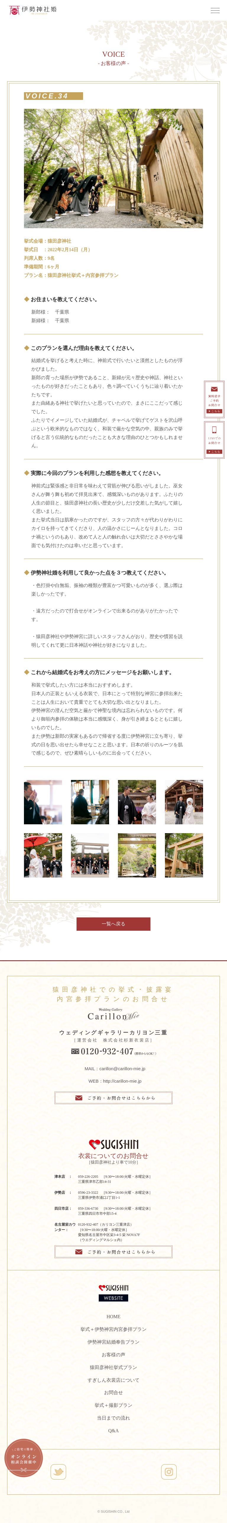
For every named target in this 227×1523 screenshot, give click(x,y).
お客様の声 (113, 1354)
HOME (113, 1316)
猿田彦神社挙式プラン (113, 1367)
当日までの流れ (113, 1417)
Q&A (113, 1430)
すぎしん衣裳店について (113, 1380)
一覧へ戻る (113, 923)
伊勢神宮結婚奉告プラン (113, 1341)
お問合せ (113, 1392)
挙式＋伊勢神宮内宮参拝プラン (113, 1329)
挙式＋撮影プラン (113, 1405)
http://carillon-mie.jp (122, 1081)
